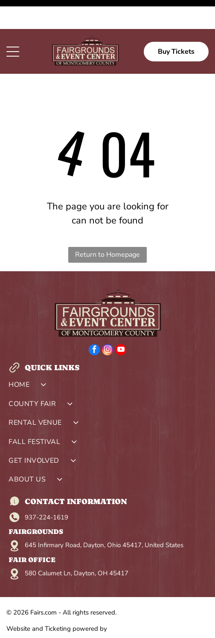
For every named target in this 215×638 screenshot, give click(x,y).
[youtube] (120, 321)
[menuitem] (107, 357)
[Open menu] (12, 22)
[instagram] (107, 321)
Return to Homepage (107, 225)
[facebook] (94, 321)
